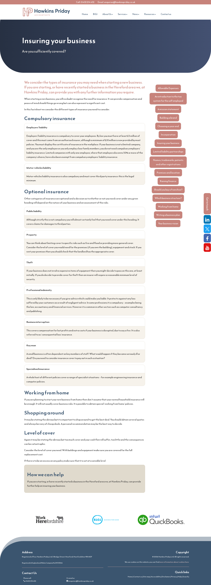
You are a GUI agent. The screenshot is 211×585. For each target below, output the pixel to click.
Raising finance (168, 181)
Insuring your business (168, 143)
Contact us (166, 14)
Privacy (174, 576)
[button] (207, 203)
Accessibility (156, 576)
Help (180, 576)
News (135, 14)
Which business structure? (168, 198)
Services (122, 14)
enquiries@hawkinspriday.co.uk (119, 2)
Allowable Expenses (168, 88)
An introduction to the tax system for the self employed (168, 98)
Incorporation (168, 134)
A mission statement (168, 109)
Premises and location (168, 172)
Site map (146, 576)
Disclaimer (166, 576)
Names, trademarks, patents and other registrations (168, 162)
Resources (150, 14)
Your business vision (168, 223)
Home (85, 14)
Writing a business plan (168, 215)
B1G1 (95, 14)
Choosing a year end (168, 126)
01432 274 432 (87, 2)
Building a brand (168, 117)
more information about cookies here (174, 562)
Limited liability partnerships (168, 151)
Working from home (168, 206)
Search (185, 576)
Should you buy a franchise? (168, 189)
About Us (107, 14)
